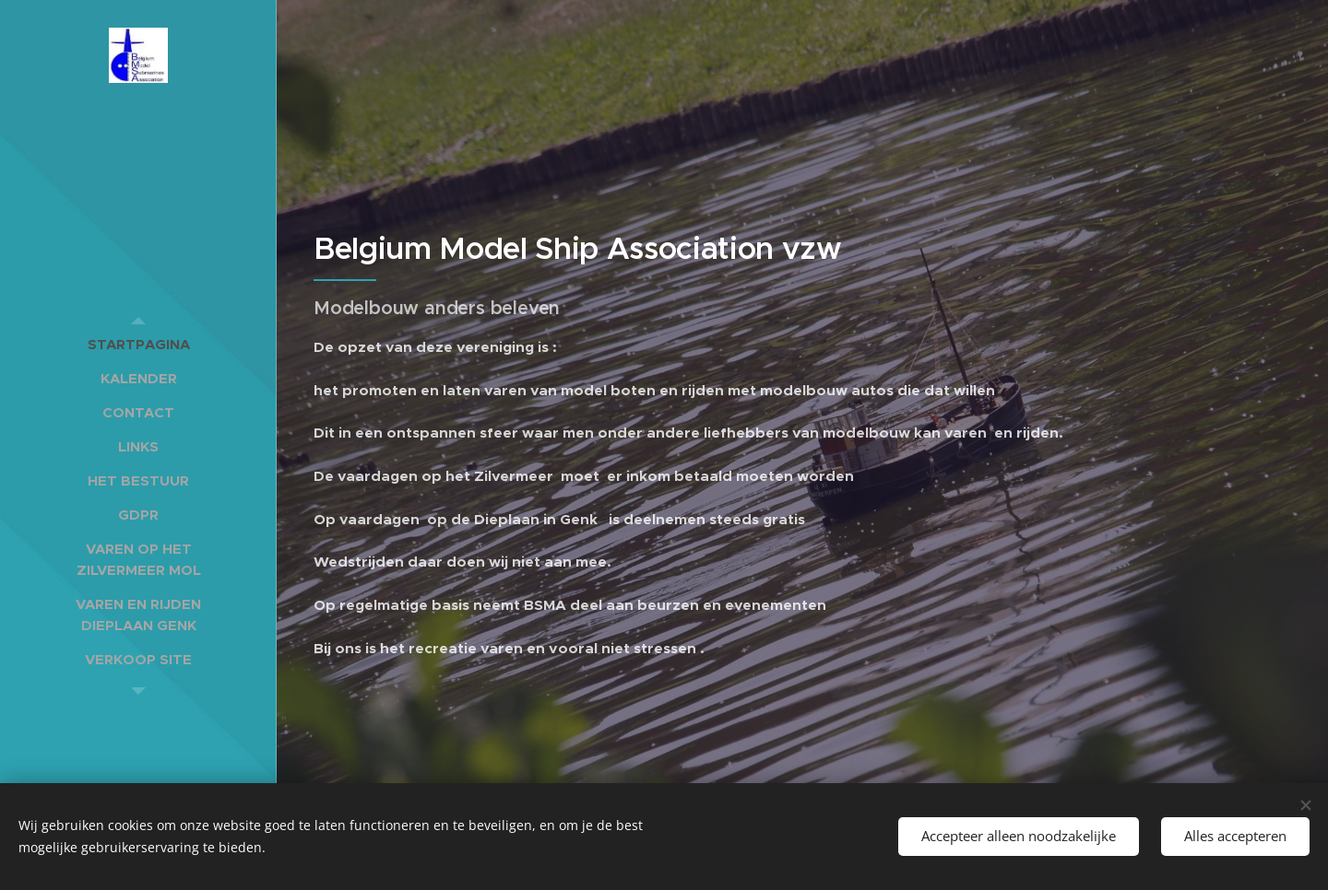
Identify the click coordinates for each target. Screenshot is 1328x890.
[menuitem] (138, 344)
